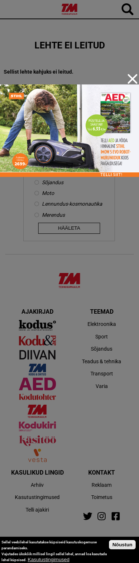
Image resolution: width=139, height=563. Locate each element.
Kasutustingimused (49, 559)
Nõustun (122, 544)
